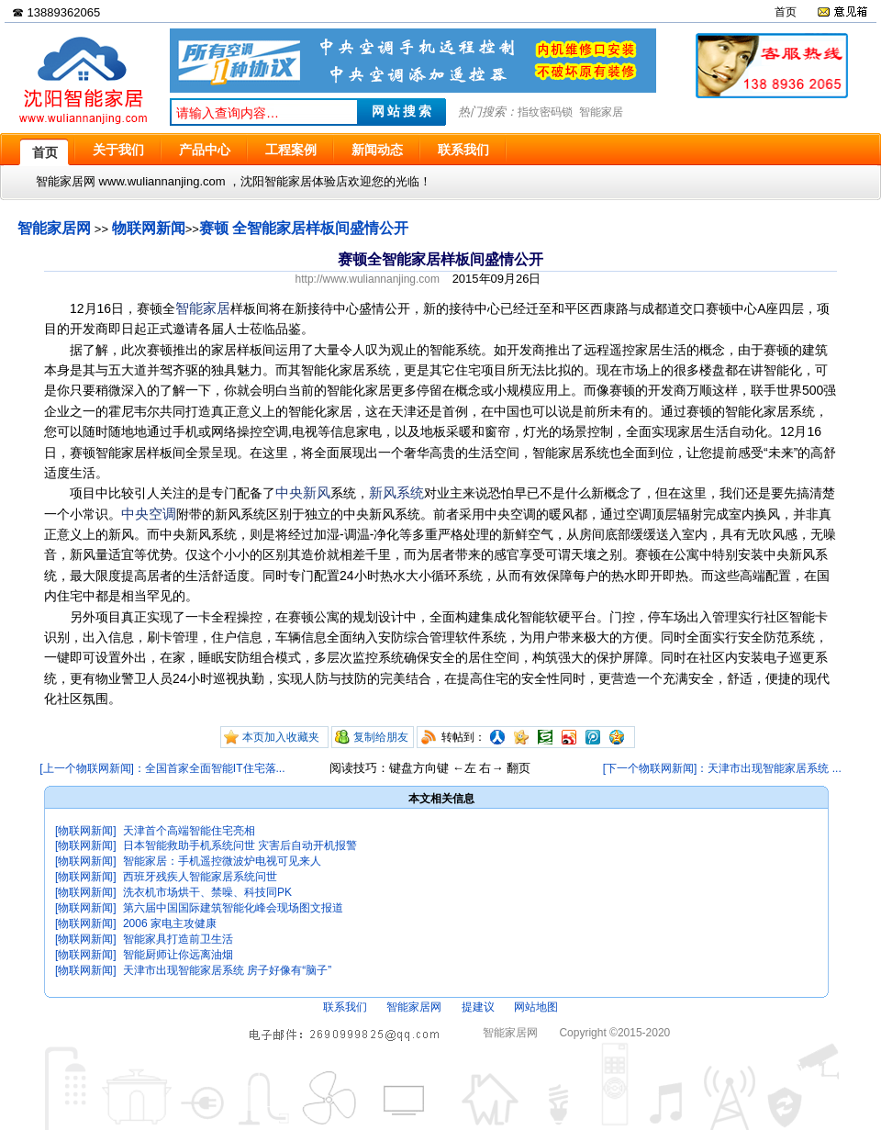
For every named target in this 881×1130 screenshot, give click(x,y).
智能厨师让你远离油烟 (178, 954)
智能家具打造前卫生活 (178, 939)
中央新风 (302, 492)
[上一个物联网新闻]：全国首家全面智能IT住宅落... (161, 768)
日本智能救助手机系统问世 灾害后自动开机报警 (240, 845)
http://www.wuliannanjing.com (368, 279)
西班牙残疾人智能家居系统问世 (200, 876)
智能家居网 (54, 228)
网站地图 (536, 1007)
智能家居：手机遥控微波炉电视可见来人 (222, 861)
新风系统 (396, 492)
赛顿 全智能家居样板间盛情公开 (303, 228)
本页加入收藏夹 (280, 737)
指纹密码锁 (545, 112)
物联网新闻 (148, 228)
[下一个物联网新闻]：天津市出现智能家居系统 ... (722, 768)
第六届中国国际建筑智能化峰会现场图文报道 (233, 907)
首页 (786, 12)
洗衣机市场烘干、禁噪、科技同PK (207, 892)
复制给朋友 (380, 737)
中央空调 (148, 513)
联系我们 (345, 1007)
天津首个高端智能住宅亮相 (189, 830)
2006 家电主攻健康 (170, 923)
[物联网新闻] (86, 830)
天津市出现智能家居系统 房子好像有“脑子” (227, 970)
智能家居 (601, 112)
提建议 (478, 1007)
